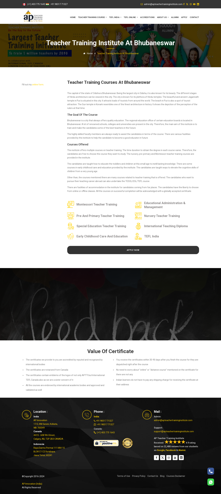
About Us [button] (162, 17)
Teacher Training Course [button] (91, 17)
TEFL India (151, 236)
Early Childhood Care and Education (102, 236)
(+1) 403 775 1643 (36, 4)
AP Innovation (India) (32, 484)
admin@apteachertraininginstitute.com (173, 420)
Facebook (171, 450)
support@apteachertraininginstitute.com (174, 431)
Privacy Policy (138, 476)
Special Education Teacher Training (101, 226)
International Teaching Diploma (166, 226)
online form (37, 84)
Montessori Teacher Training (96, 204)
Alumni (175, 17)
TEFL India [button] (114, 17)
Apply (184, 17)
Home (73, 17)
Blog (162, 476)
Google (161, 450)
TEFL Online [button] (130, 17)
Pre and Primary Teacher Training (100, 216)
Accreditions (147, 17)
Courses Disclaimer (175, 476)
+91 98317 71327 (59, 4)
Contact (194, 17)
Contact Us (152, 476)
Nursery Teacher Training (162, 216)
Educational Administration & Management (164, 205)
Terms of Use (123, 476)
